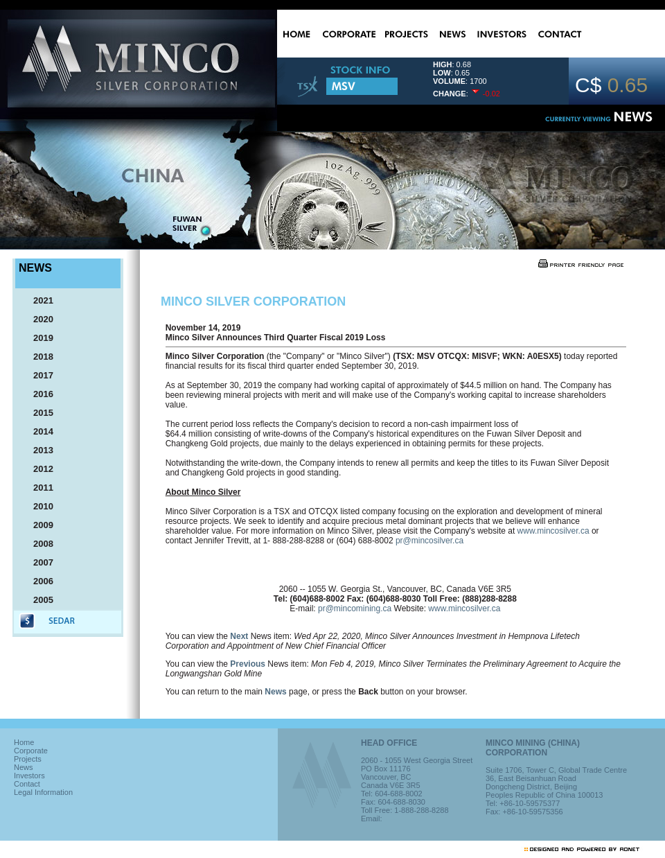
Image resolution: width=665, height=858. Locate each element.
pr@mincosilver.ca (429, 540)
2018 (37, 356)
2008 (37, 544)
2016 (37, 394)
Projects (28, 759)
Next (239, 636)
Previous (247, 664)
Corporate (31, 750)
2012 (37, 469)
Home (24, 742)
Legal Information (43, 792)
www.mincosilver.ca (553, 531)
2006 (37, 581)
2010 (37, 506)
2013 (37, 450)
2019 (37, 338)
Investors (29, 775)
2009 (37, 525)
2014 (37, 431)
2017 (37, 375)
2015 (37, 413)
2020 (37, 319)
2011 (37, 487)
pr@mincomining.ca (354, 608)
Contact (27, 784)
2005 (37, 600)
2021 (37, 300)
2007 (37, 562)
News (275, 692)
